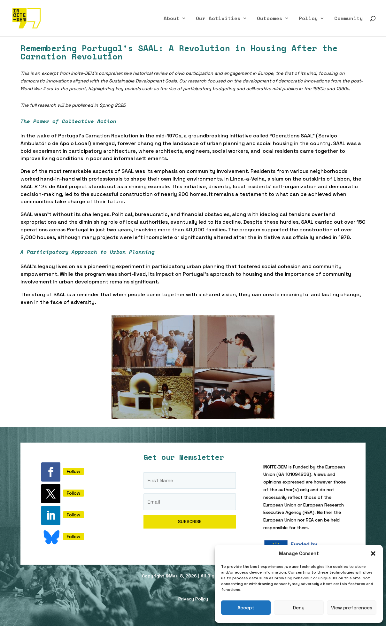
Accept (245, 608)
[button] (373, 553)
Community (348, 19)
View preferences (351, 608)
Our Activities (218, 19)
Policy (308, 19)
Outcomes (269, 19)
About (172, 19)
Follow (73, 471)
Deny (299, 608)
